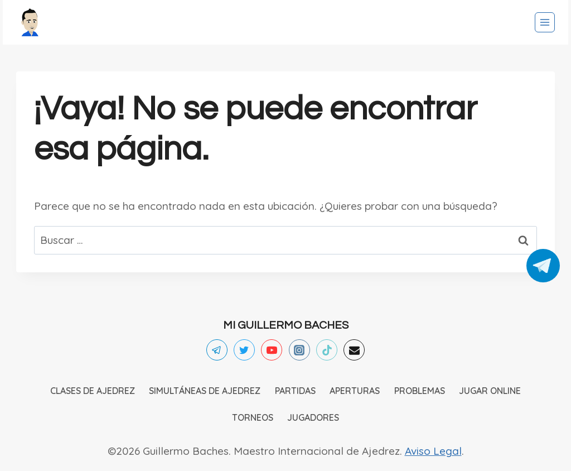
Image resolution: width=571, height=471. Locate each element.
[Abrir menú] (545, 22)
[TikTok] (326, 350)
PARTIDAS (295, 390)
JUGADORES (313, 417)
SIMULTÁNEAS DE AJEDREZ (204, 390)
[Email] (354, 350)
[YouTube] (271, 350)
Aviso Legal (433, 451)
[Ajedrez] (30, 22)
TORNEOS (252, 417)
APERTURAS (355, 390)
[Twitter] (244, 350)
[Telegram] (217, 350)
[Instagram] (299, 350)
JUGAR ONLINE (490, 390)
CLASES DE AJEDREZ (92, 390)
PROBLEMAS (419, 390)
